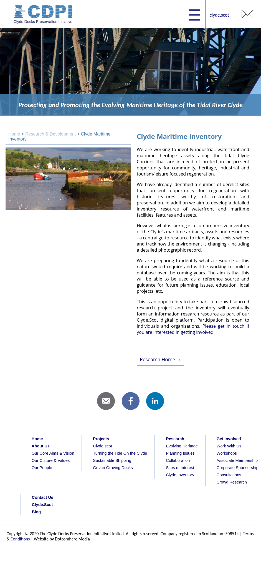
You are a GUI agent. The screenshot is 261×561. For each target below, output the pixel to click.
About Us (41, 446)
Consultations (229, 475)
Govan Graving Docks (113, 467)
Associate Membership (237, 460)
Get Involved (229, 439)
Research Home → (160, 359)
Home (14, 134)
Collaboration (178, 460)
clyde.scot (219, 15)
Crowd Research (232, 482)
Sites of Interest (180, 467)
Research (175, 439)
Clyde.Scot (42, 504)
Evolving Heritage (182, 446)
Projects (101, 439)
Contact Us (42, 497)
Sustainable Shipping (112, 460)
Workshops (227, 453)
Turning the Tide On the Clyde (120, 453)
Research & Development (50, 134)
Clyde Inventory (180, 475)
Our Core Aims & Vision (53, 453)
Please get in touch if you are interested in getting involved (193, 329)
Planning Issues (180, 453)
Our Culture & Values (51, 460)
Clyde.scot (102, 446)
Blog (36, 512)
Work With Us (229, 446)
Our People (42, 467)
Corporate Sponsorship (238, 467)
